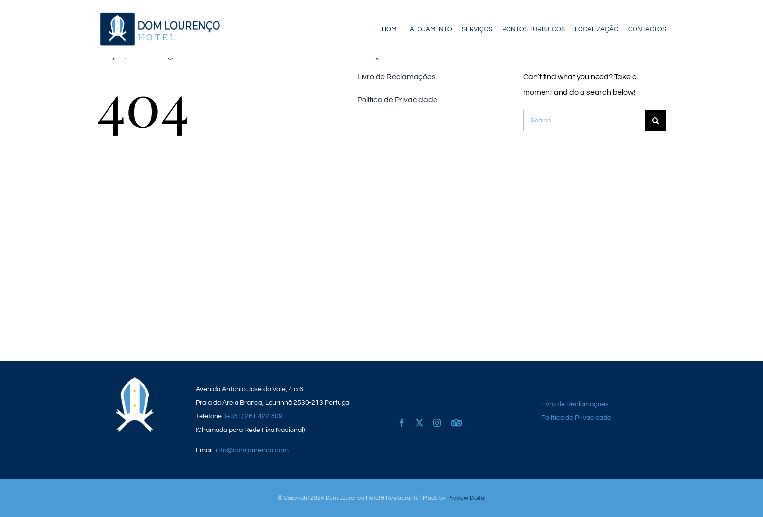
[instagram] (437, 423)
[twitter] (419, 423)
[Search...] (584, 120)
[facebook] (402, 423)
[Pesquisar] (655, 120)
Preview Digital (466, 498)
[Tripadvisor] (456, 417)
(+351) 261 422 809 (254, 416)
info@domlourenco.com (252, 450)
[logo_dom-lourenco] (159, 13)
